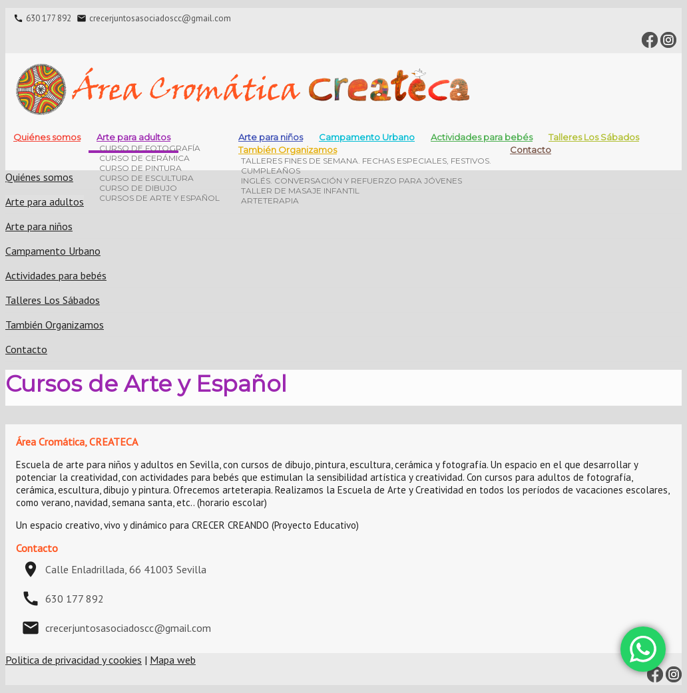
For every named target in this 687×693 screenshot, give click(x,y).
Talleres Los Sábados (594, 137)
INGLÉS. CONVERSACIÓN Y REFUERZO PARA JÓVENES (351, 181)
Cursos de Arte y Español (159, 198)
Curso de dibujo (138, 188)
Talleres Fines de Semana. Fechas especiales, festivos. (366, 161)
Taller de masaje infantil (300, 191)
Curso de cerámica (144, 158)
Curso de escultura (146, 178)
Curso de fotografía (149, 148)
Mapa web (173, 659)
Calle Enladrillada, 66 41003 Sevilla (125, 569)
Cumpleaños (270, 171)
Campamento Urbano (367, 137)
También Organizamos (287, 149)
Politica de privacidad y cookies (73, 659)
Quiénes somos (47, 137)
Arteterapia (270, 201)
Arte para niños (39, 226)
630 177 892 (48, 18)
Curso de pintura (140, 168)
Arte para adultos (133, 137)
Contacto (530, 149)
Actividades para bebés (482, 137)
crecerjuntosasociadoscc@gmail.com (160, 18)
